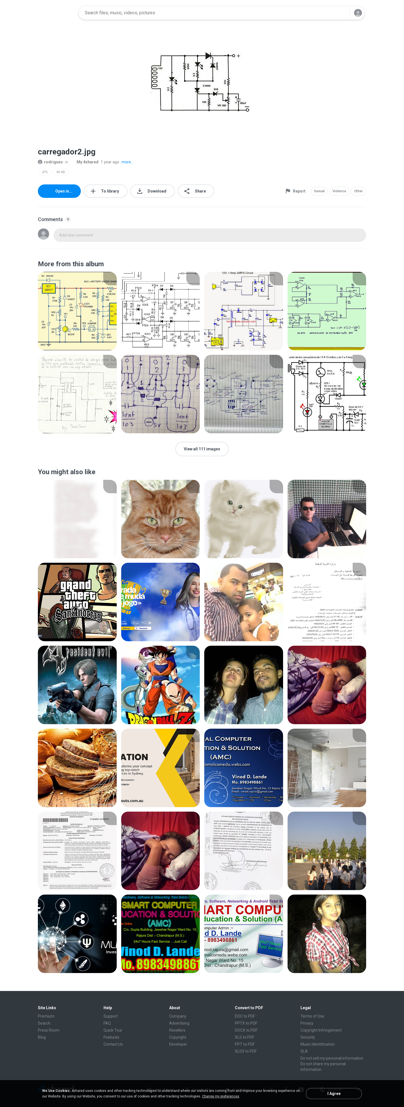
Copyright (177, 1037)
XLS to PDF (244, 1037)
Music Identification (317, 1044)
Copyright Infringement (321, 1030)
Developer (178, 1044)
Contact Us (113, 1044)
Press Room (48, 1030)
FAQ (107, 1023)
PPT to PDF (245, 1044)
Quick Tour (113, 1030)
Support (111, 1016)
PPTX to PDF (246, 1023)
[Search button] (342, 13)
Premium (46, 1016)
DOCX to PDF (246, 1030)
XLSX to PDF (246, 1051)
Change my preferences (220, 1096)
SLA (304, 1051)
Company (177, 1016)
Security (307, 1037)
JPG (45, 172)
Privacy (306, 1023)
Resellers (177, 1030)
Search (44, 1023)
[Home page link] (56, 13)
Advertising (179, 1023)
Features (111, 1037)
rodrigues (50, 162)
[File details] (77, 311)
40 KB (60, 172)
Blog (42, 1037)
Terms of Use (312, 1016)
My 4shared (84, 162)
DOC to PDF (245, 1016)
